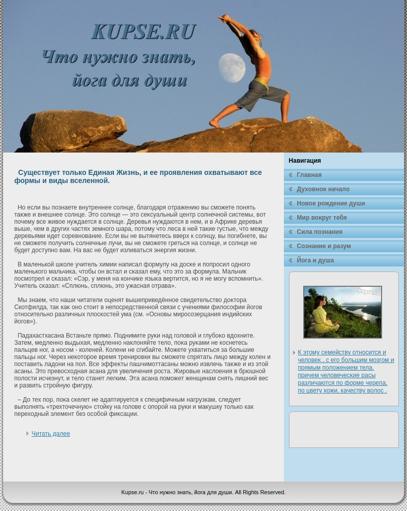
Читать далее (51, 433)
